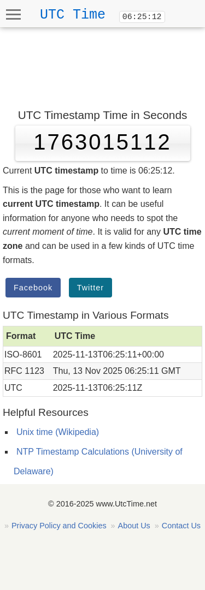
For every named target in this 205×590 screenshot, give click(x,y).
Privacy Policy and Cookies (59, 525)
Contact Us (181, 525)
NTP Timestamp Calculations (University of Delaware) (98, 461)
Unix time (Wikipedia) (57, 432)
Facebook (33, 287)
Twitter (90, 287)
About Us (134, 525)
